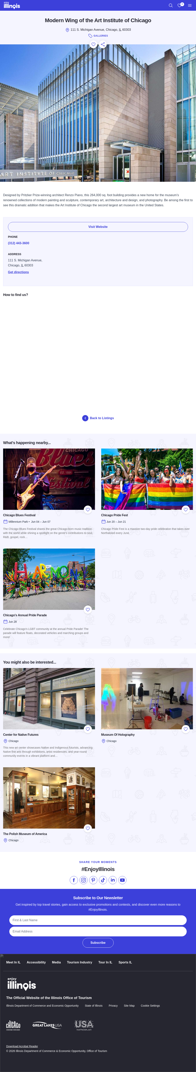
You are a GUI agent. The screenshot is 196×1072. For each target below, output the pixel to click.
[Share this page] (103, 44)
